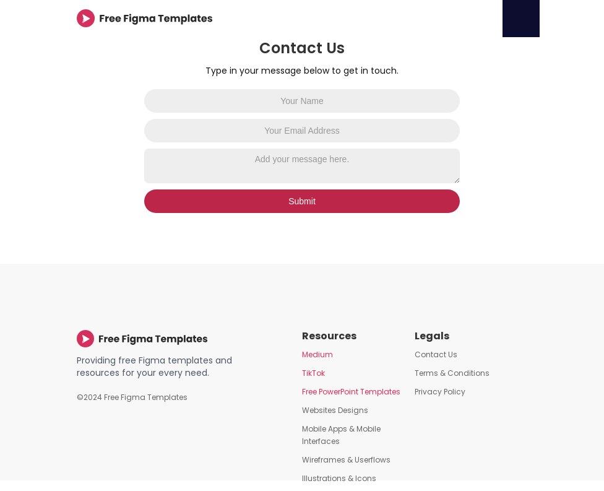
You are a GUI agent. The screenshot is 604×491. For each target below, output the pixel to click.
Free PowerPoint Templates (351, 391)
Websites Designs (335, 410)
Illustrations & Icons (339, 478)
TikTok (313, 373)
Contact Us (436, 354)
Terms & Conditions (452, 373)
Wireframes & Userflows (346, 459)
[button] (521, 18)
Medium (317, 354)
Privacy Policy (440, 391)
